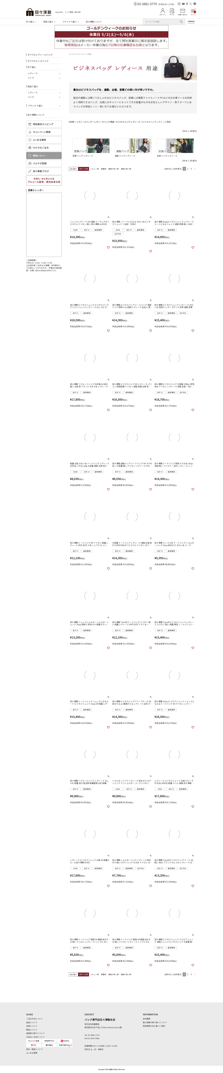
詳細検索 (191, 21)
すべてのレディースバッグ (39, 54)
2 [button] (187, 168)
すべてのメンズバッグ (37, 60)
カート (193, 13)
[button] (195, 169)
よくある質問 (31, 1052)
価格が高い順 (126, 169)
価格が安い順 (113, 169)
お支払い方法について (35, 1037)
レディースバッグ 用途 (104, 121)
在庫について (31, 1026)
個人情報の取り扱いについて (155, 1022)
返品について (31, 1022)
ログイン (163, 14)
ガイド (172, 14)
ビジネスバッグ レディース (128, 121)
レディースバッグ (84, 121)
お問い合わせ (182, 14)
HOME (72, 121)
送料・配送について (34, 1049)
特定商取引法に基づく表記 (154, 1026)
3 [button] (191, 168)
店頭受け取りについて (35, 1033)
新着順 (103, 169)
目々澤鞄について (94, 21)
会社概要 (146, 1018)
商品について (31, 1029)
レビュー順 (94, 169)
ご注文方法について (34, 1018)
